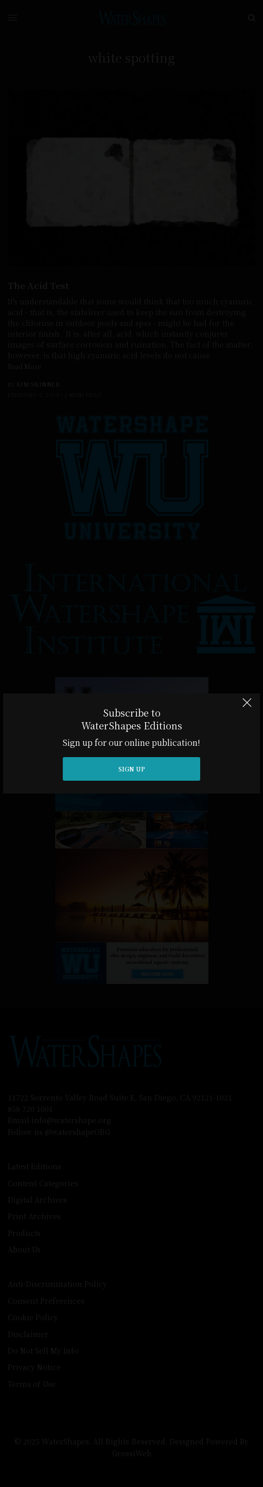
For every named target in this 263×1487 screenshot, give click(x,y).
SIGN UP (131, 768)
